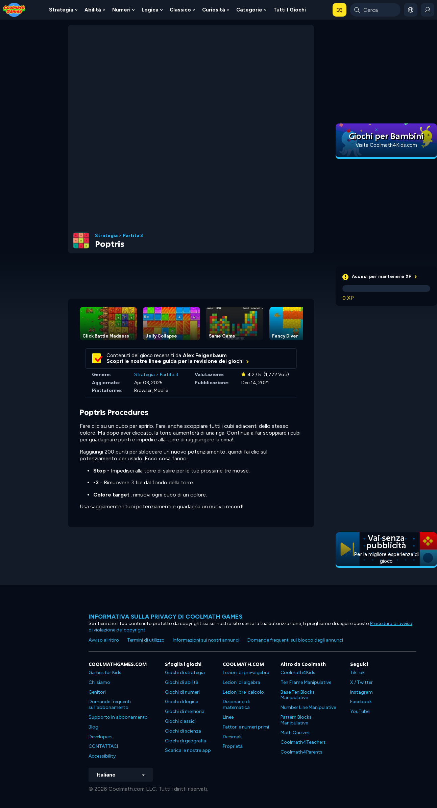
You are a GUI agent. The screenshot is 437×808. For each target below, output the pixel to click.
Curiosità (213, 10)
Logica (150, 10)
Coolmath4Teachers (303, 742)
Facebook (361, 702)
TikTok (357, 672)
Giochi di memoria (184, 711)
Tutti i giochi (289, 10)
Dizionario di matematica (236, 704)
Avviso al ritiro (104, 640)
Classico (180, 10)
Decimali (232, 737)
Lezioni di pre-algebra (246, 672)
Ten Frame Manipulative (306, 682)
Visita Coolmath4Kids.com (386, 145)
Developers (101, 737)
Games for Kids (105, 672)
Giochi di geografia (185, 741)
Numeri (121, 10)
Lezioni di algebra (241, 682)
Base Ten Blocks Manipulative (298, 695)
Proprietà (233, 746)
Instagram (361, 692)
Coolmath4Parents (301, 752)
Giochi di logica (181, 702)
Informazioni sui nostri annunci (206, 640)
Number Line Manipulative (308, 707)
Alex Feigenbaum (205, 355)
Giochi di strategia (185, 672)
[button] (339, 10)
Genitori (97, 692)
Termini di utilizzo (146, 640)
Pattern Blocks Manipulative (296, 720)
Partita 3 (133, 235)
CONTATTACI (103, 746)
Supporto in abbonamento (118, 717)
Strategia (61, 10)
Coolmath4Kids (298, 672)
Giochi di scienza (183, 731)
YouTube (359, 711)
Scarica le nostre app (188, 750)
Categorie (249, 10)
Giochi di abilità (181, 682)
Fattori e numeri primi (246, 727)
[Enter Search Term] (375, 10)
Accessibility (102, 756)
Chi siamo (99, 682)
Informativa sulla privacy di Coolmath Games (166, 616)
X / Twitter (361, 682)
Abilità (92, 10)
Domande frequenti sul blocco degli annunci (295, 640)
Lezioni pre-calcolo (243, 692)
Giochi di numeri (182, 692)
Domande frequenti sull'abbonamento (110, 704)
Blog (93, 727)
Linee (228, 717)
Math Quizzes (295, 733)
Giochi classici (180, 721)
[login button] (427, 10)
